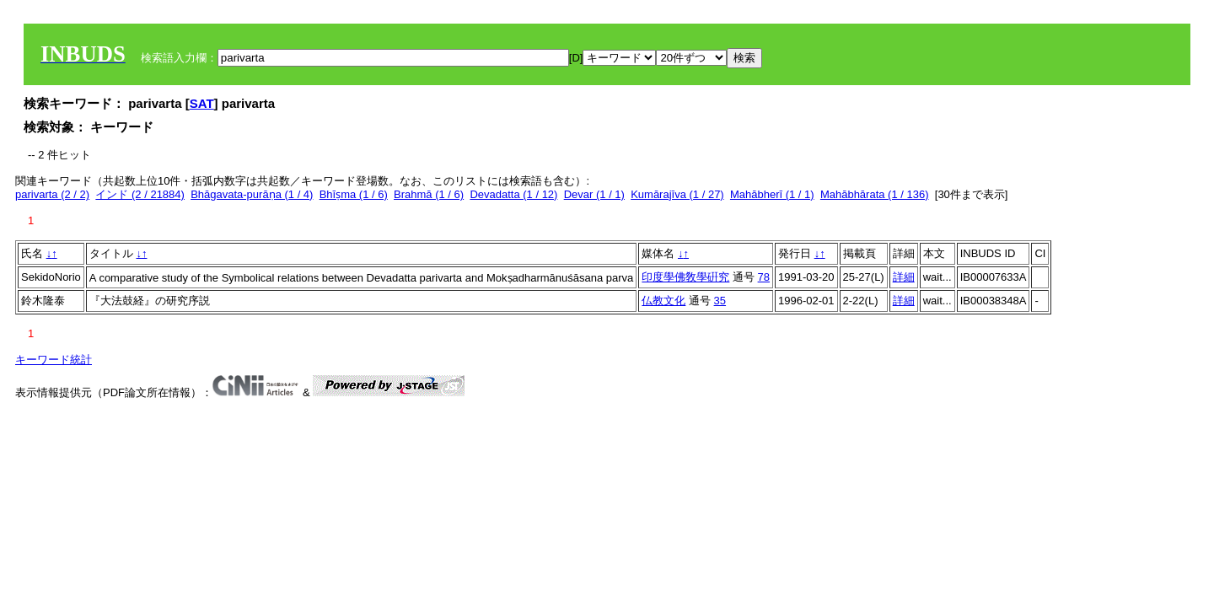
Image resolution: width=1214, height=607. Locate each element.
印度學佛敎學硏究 (685, 277)
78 (764, 277)
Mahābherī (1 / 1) (772, 194)
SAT (202, 103)
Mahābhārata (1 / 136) (874, 194)
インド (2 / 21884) (140, 194)
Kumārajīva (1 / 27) (677, 194)
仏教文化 (663, 300)
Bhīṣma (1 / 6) (354, 194)
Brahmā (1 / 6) (429, 194)
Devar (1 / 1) (594, 194)
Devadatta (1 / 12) (513, 194)
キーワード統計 (53, 359)
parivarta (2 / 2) (52, 194)
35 (720, 300)
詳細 (904, 277)
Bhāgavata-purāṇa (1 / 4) (252, 194)
